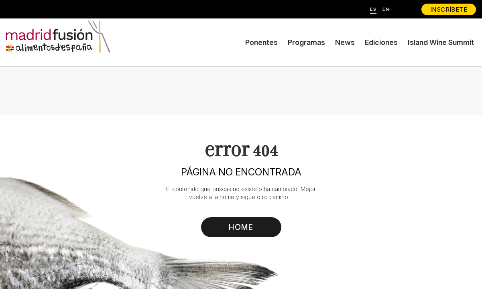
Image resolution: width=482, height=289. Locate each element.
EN (385, 9)
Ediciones (381, 42)
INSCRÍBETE (448, 9)
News (345, 42)
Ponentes (261, 42)
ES (373, 9)
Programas (306, 42)
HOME (241, 227)
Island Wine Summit (441, 42)
